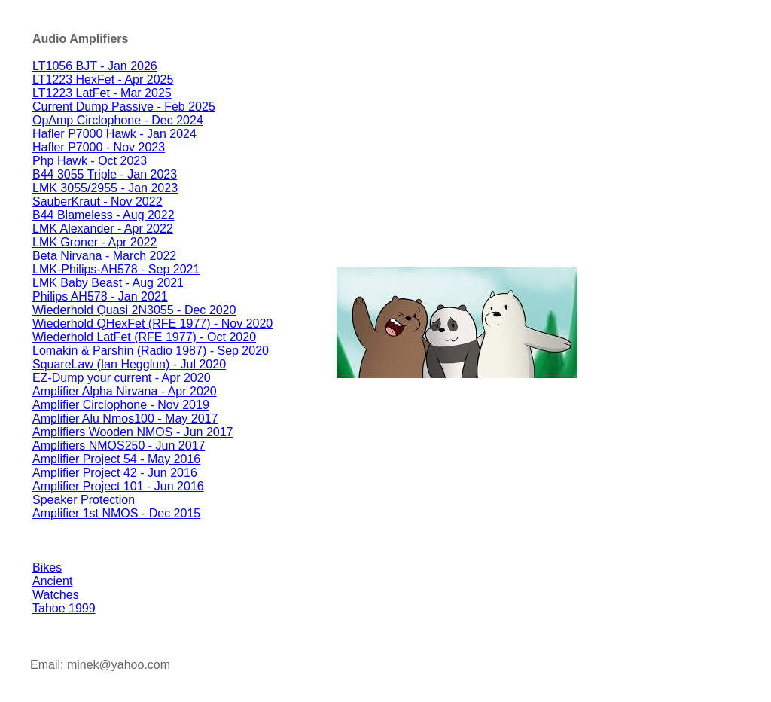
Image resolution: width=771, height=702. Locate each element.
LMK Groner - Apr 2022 (94, 242)
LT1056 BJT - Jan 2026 (94, 66)
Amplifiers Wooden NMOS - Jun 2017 (132, 432)
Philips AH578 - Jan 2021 (100, 296)
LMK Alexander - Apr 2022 (102, 228)
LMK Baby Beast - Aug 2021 (108, 282)
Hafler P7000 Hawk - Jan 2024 (114, 133)
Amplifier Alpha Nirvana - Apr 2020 (124, 391)
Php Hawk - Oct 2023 (89, 160)
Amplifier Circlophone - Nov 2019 (120, 404)
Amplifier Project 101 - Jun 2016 (118, 486)
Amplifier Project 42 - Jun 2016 (114, 472)
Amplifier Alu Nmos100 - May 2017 (125, 418)
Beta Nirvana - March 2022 (104, 255)
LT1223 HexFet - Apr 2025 (102, 79)
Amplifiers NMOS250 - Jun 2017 (118, 445)
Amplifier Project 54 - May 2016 (116, 459)
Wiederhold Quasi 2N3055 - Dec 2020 (134, 310)
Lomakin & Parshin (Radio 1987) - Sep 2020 (150, 350)
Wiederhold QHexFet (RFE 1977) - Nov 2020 (152, 323)
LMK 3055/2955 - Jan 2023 (105, 188)
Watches (55, 594)
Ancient (52, 581)
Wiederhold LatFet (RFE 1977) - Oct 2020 (144, 337)
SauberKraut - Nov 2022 (97, 201)
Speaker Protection (83, 499)
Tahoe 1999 (64, 608)
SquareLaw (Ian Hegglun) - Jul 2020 (129, 364)
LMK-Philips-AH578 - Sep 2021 (116, 269)
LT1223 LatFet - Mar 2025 (102, 93)
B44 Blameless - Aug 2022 (103, 215)
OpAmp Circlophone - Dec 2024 (117, 120)
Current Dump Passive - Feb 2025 (123, 106)
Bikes (47, 567)
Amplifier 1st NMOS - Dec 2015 (116, 513)
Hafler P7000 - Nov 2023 (98, 147)
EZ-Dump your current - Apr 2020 (121, 377)
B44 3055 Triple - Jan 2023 (104, 174)
